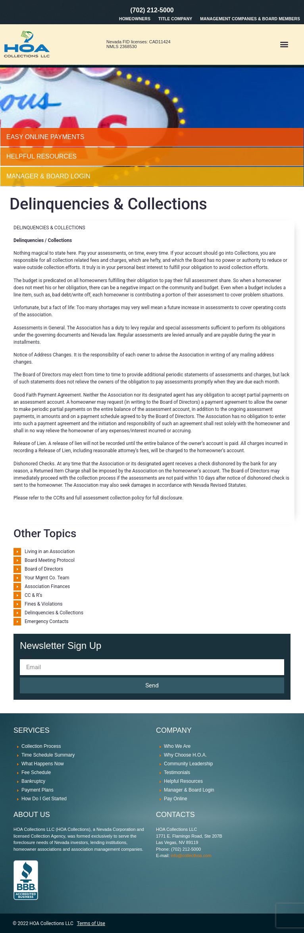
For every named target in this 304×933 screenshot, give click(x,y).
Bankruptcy (33, 781)
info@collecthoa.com (191, 855)
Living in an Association (50, 551)
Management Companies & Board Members (250, 19)
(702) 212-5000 (151, 10)
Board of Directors (44, 569)
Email (26, 656)
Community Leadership (188, 764)
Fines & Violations (44, 604)
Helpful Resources (183, 781)
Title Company (175, 19)
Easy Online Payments (45, 137)
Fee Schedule (36, 772)
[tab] (152, 137)
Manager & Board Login (189, 790)
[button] (284, 44)
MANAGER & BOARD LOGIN (48, 176)
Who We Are (177, 746)
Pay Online (175, 798)
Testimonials (177, 772)
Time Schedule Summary (48, 755)
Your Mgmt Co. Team (47, 578)
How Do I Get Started (44, 798)
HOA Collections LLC (51, 923)
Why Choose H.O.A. (185, 755)
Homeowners (134, 19)
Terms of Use (91, 923)
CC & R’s (33, 595)
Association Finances (47, 586)
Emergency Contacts (46, 621)
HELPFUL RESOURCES (41, 156)
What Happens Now (42, 764)
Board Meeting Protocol (50, 560)
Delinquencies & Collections (54, 613)
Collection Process (41, 746)
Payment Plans (37, 790)
